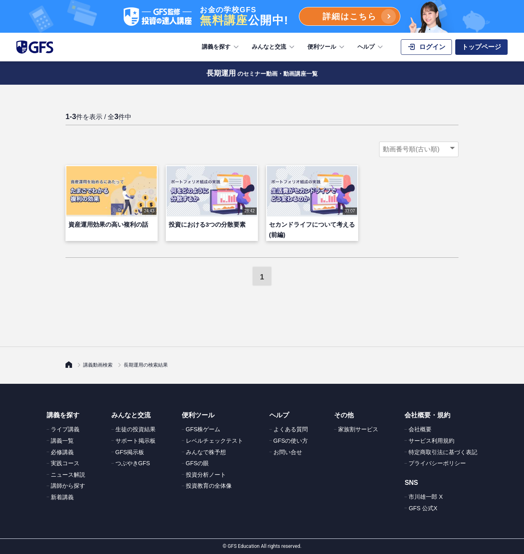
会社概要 (420, 429)
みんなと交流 (274, 47)
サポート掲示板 (135, 440)
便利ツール (326, 47)
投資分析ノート (206, 474)
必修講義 (62, 452)
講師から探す (68, 485)
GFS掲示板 (130, 452)
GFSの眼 (197, 463)
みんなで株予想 (206, 452)
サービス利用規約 (431, 440)
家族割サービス (358, 429)
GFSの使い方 (290, 440)
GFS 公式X (423, 508)
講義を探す (221, 47)
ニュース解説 (68, 474)
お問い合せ (287, 452)
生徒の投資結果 (135, 429)
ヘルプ (370, 47)
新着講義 (62, 497)
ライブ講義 (65, 429)
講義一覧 (62, 440)
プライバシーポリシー (437, 463)
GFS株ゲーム (203, 429)
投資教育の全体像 (209, 485)
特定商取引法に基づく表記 (443, 452)
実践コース (65, 463)
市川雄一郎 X (426, 496)
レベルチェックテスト (214, 440)
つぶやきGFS (132, 463)
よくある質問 (290, 429)
